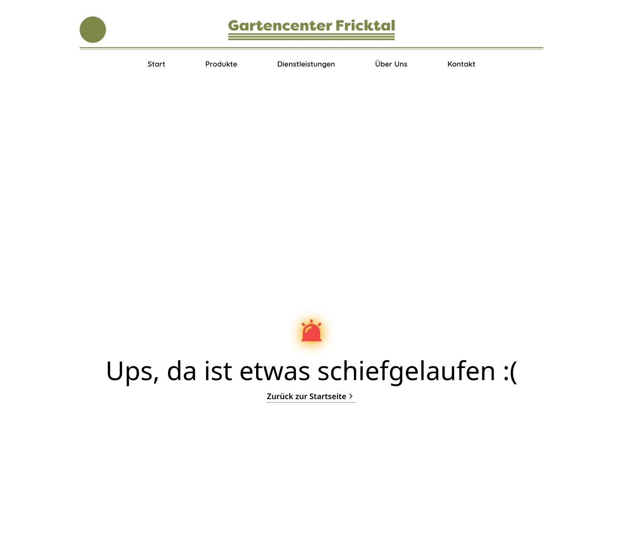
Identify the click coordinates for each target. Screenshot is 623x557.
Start (156, 63)
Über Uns (391, 63)
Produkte (221, 63)
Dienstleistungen (306, 63)
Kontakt (461, 63)
